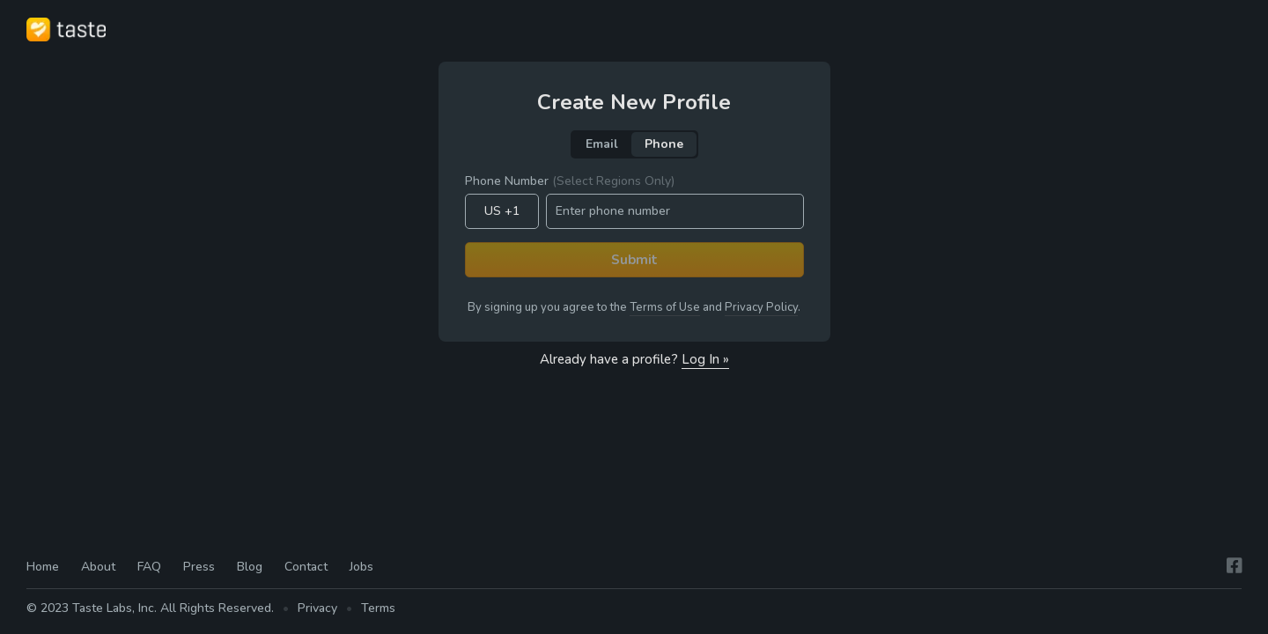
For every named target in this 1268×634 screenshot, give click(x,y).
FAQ (149, 566)
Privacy (317, 608)
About (98, 566)
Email (602, 144)
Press (199, 566)
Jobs (361, 566)
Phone (664, 144)
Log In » (705, 359)
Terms (378, 608)
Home (42, 566)
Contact (306, 566)
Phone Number (570, 181)
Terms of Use (665, 307)
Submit (634, 260)
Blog (249, 566)
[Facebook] (1234, 566)
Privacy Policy (761, 307)
